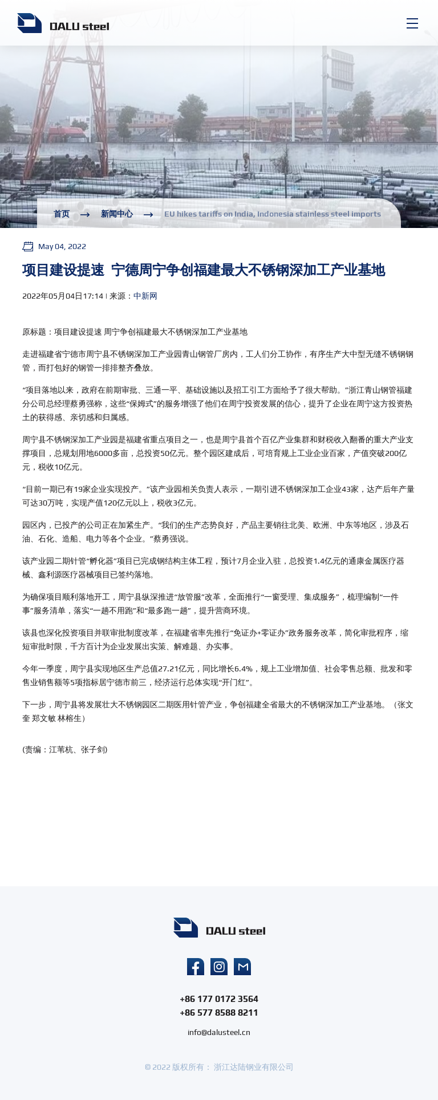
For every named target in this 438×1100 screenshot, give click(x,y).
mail (242, 966)
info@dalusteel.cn (219, 1032)
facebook (195, 966)
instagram (219, 966)
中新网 (145, 295)
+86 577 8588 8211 (219, 1012)
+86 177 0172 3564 (219, 998)
